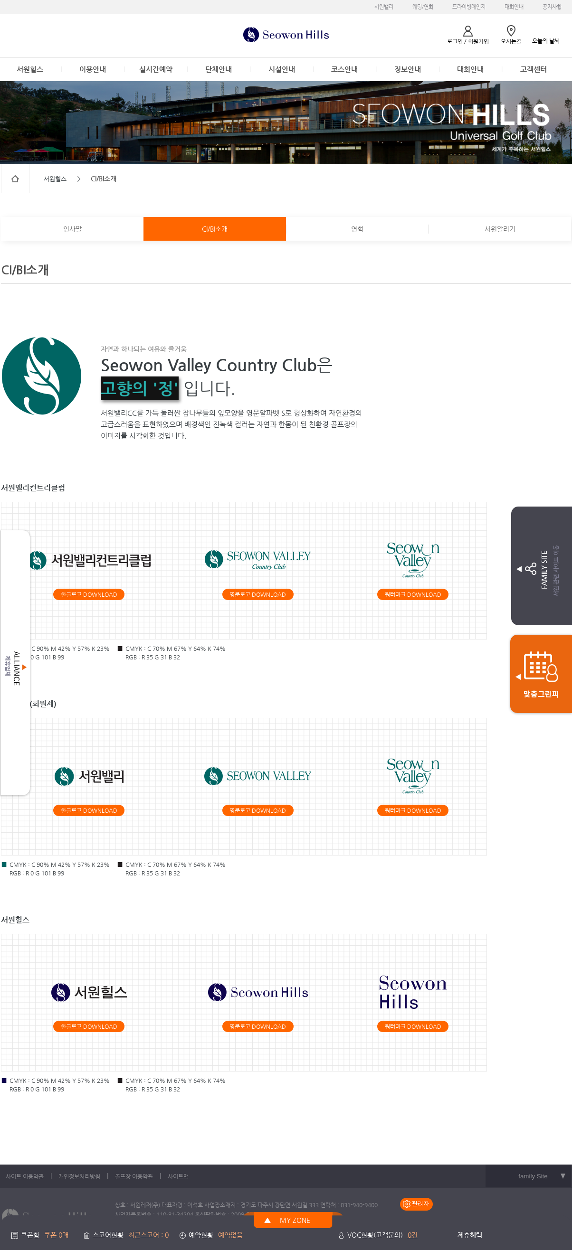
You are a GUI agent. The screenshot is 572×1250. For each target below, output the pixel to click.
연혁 (357, 229)
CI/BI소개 (215, 229)
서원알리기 (500, 229)
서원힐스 (30, 69)
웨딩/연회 (422, 7)
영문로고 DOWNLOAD (257, 594)
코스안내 (344, 69)
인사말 (72, 229)
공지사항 (552, 7)
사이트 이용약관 (25, 1176)
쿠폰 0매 (56, 1235)
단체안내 (218, 69)
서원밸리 (383, 7)
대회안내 (514, 7)
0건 (413, 1235)
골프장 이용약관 (134, 1176)
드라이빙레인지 (469, 7)
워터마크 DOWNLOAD (413, 594)
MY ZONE (295, 1220)
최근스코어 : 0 (148, 1235)
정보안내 (407, 69)
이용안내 (92, 69)
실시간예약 (155, 69)
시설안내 (281, 69)
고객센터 (533, 69)
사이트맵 (178, 1176)
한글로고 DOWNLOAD (89, 594)
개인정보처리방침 (79, 1176)
